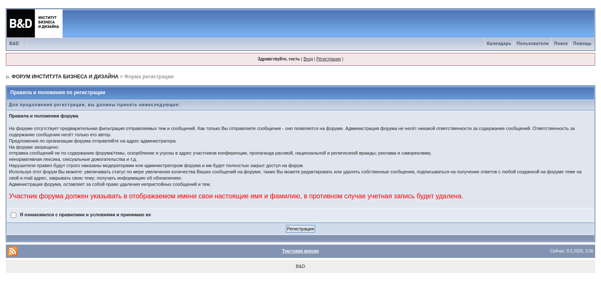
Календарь (499, 43)
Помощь (582, 43)
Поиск (561, 43)
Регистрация (328, 59)
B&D (14, 43)
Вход (308, 59)
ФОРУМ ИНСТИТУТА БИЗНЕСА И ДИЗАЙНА (65, 77)
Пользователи (533, 43)
